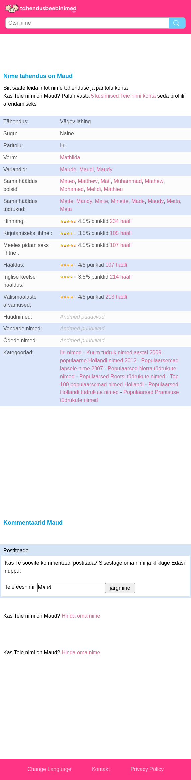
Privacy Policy (147, 769)
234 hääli (121, 221)
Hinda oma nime (81, 616)
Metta (173, 201)
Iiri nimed (71, 352)
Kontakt (101, 769)
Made (138, 201)
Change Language (49, 769)
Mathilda (70, 157)
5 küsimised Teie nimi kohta (123, 96)
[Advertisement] (95, 52)
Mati (106, 181)
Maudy (104, 169)
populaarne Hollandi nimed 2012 (98, 360)
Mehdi (94, 189)
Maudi (86, 169)
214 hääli (121, 277)
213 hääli (116, 297)
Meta (66, 209)
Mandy (84, 201)
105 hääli (121, 233)
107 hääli (121, 245)
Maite (101, 201)
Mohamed (72, 189)
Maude (68, 169)
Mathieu (113, 189)
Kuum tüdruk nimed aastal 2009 (123, 352)
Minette (119, 201)
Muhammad (128, 181)
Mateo (67, 181)
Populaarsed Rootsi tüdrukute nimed (122, 376)
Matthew (87, 181)
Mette (66, 201)
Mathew (154, 181)
